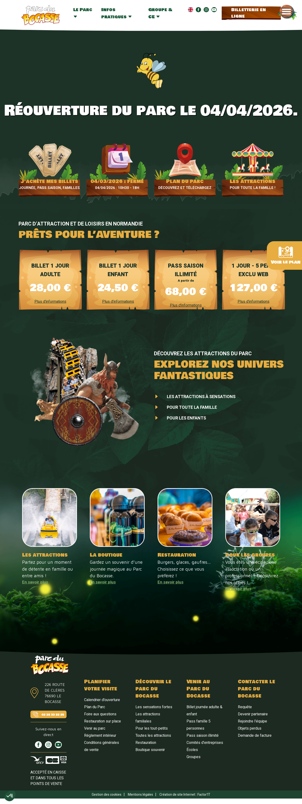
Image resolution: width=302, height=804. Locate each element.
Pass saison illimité (203, 735)
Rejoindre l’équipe (252, 721)
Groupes (194, 757)
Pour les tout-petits (151, 728)
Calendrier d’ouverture (102, 700)
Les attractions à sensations (201, 397)
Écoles (192, 750)
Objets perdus (249, 728)
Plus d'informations (50, 301)
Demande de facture (255, 735)
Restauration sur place (102, 721)
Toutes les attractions (153, 735)
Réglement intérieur (100, 735)
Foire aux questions (100, 714)
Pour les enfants (186, 418)
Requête (245, 707)
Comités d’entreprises (205, 743)
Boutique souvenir (150, 750)
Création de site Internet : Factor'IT (184, 794)
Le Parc (82, 12)
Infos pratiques (116, 13)
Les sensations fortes (153, 707)
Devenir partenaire (253, 714)
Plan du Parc (94, 707)
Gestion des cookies (106, 794)
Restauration (145, 743)
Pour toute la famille (192, 407)
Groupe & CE (160, 13)
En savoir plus (35, 582)
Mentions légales (140, 794)
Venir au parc (94, 728)
